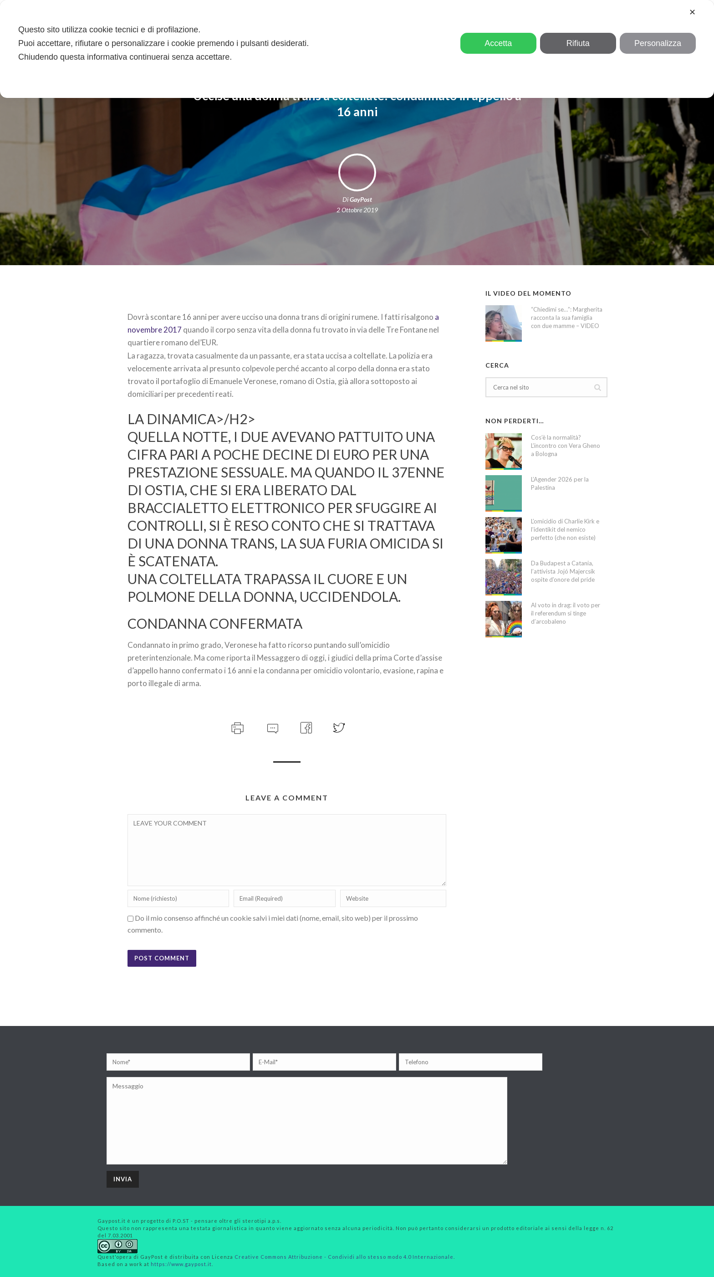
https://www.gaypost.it (181, 1264)
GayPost (361, 199)
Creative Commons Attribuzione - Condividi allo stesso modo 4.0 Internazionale (344, 1257)
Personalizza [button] (657, 43)
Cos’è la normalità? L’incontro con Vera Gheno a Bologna (565, 445)
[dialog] (357, 49)
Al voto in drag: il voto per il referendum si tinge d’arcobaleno (565, 613)
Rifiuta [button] (578, 43)
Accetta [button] (498, 43)
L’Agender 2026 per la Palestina (560, 483)
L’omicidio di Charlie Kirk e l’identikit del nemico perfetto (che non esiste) (565, 529)
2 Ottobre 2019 (357, 210)
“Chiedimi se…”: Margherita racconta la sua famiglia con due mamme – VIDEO (566, 317)
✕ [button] (692, 12)
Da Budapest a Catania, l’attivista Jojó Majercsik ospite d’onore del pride (563, 571)
